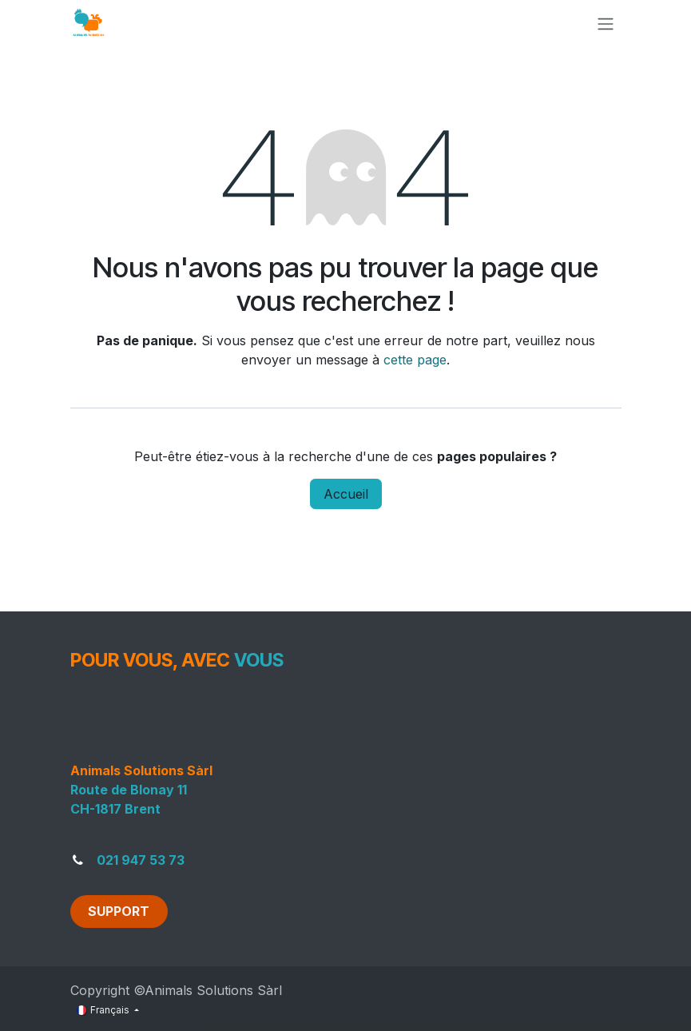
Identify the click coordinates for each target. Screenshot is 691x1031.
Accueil (346, 494)
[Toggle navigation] (606, 23)
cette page (415, 360)
